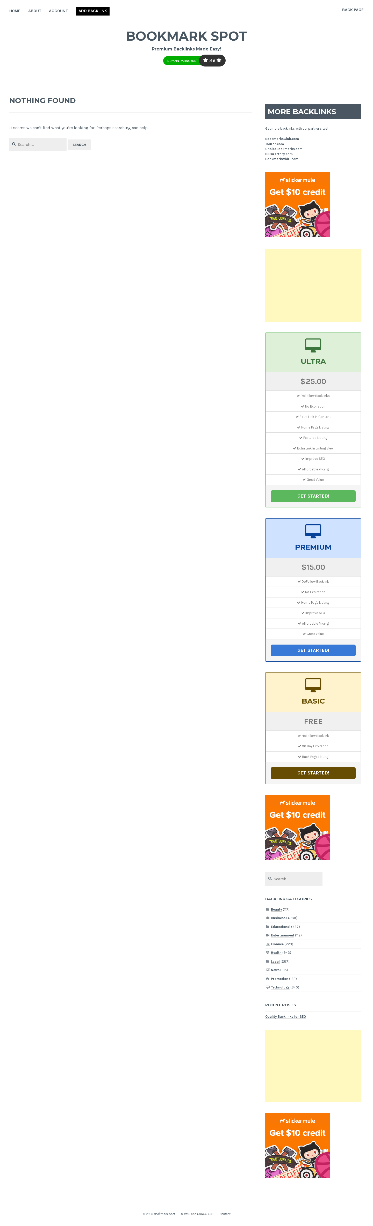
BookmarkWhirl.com (281, 159)
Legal (275, 961)
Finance (277, 944)
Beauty (276, 909)
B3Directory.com (279, 154)
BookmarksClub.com (282, 139)
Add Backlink (92, 10)
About (34, 10)
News (275, 970)
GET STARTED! (313, 496)
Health (276, 953)
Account (58, 10)
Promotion (279, 979)
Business (278, 918)
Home (14, 10)
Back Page (353, 9)
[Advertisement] (313, 285)
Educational (280, 927)
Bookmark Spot (186, 36)
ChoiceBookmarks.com (284, 149)
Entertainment (282, 935)
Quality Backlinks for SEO (285, 1016)
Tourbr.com (274, 144)
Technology (280, 987)
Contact (225, 1214)
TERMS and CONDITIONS (197, 1214)
